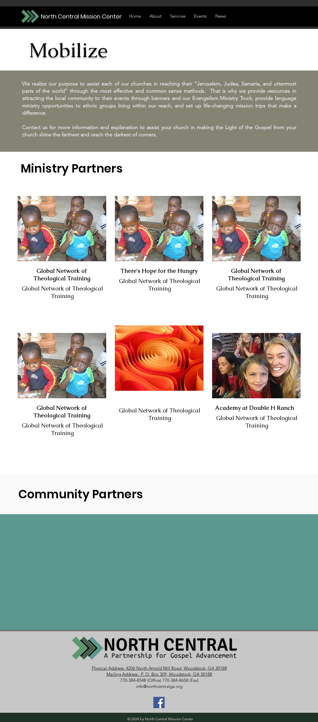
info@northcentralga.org (159, 686)
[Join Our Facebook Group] (159, 702)
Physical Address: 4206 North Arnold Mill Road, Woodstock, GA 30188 (159, 668)
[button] (200, 16)
